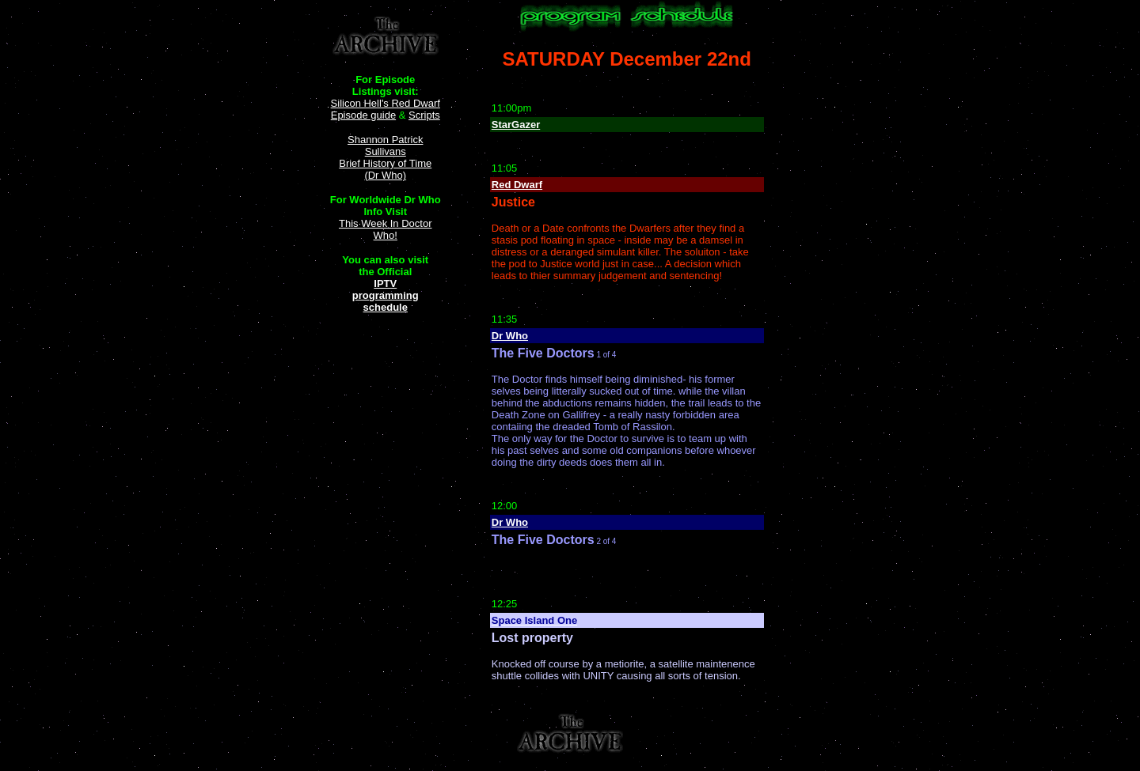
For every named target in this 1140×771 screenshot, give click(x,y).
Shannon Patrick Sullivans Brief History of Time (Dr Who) (385, 157)
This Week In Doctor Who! (385, 229)
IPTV (385, 283)
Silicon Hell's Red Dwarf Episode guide (385, 109)
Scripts (424, 115)
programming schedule (385, 301)
